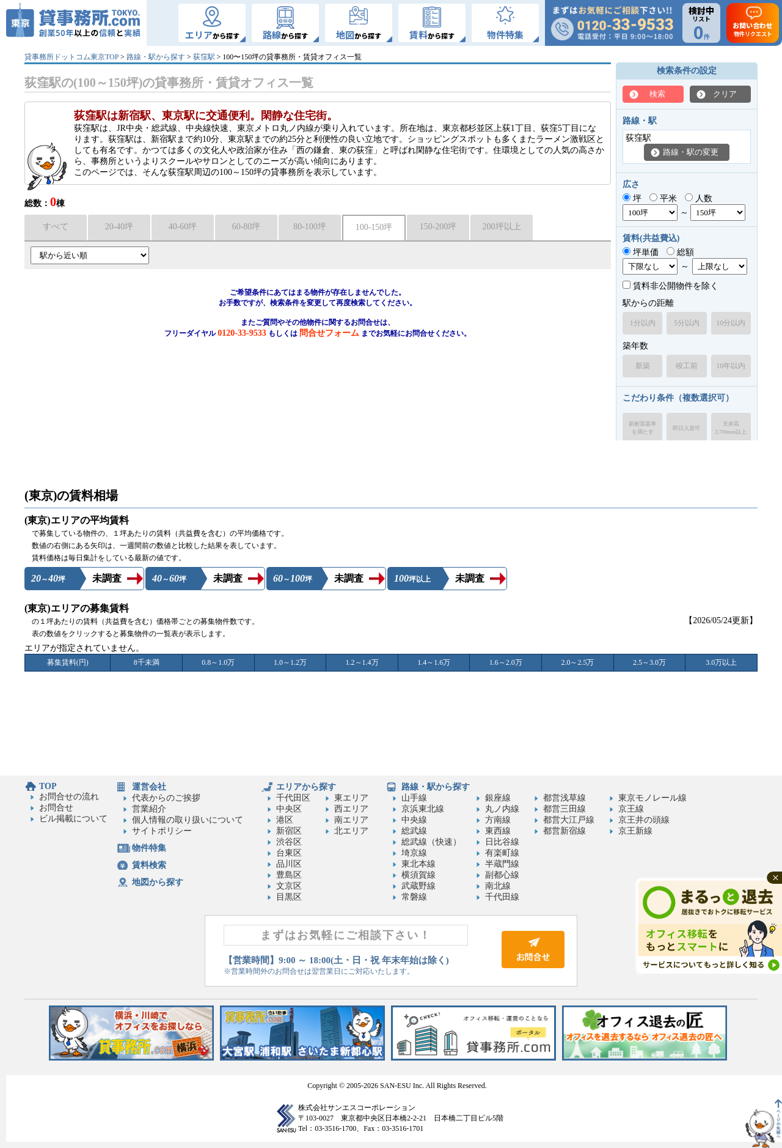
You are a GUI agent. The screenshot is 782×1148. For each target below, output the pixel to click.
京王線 (631, 808)
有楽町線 (502, 852)
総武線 (414, 830)
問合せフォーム (329, 333)
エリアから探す (306, 786)
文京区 (289, 886)
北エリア (351, 830)
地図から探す (157, 882)
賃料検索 (149, 865)
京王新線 (635, 830)
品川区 (289, 863)
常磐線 (414, 897)
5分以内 (687, 323)
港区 (284, 819)
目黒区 (289, 897)
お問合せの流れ (69, 796)
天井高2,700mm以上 (731, 428)
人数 (698, 198)
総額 (680, 252)
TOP (48, 786)
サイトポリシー (162, 830)
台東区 (289, 852)
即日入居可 (686, 428)
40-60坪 (183, 226)
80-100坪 (309, 226)
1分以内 (643, 323)
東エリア (351, 797)
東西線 (498, 830)
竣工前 (687, 365)
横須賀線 (418, 875)
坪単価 (641, 252)
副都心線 (502, 875)
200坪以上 (502, 226)
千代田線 (502, 897)
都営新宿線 (564, 830)
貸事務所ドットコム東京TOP (71, 57)
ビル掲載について (73, 818)
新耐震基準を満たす (642, 428)
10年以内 (730, 365)
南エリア (351, 819)
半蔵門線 (502, 863)
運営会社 (149, 786)
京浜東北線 (422, 808)
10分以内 (730, 323)
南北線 (498, 886)
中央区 (289, 808)
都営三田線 (564, 808)
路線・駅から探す (155, 57)
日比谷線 (502, 841)
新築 (642, 365)
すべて (55, 226)
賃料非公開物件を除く (670, 286)
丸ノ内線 (502, 808)
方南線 (498, 819)
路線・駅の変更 (690, 152)
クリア (725, 93)
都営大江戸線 (568, 819)
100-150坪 (374, 227)
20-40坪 (119, 226)
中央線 (414, 819)
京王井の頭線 (644, 819)
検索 (657, 93)
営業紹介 (149, 808)
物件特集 (149, 848)
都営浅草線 (564, 797)
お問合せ (56, 807)
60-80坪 (246, 226)
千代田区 (293, 797)
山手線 (414, 797)
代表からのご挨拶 (166, 797)
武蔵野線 (418, 886)
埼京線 (414, 852)
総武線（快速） (431, 841)
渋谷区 (289, 841)
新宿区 (289, 830)
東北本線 (418, 863)
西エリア (351, 808)
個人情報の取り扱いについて (187, 819)
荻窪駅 (204, 57)
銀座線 (498, 797)
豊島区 (289, 875)
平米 (663, 198)
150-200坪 (438, 226)
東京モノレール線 (652, 797)
